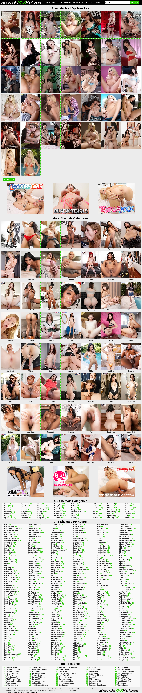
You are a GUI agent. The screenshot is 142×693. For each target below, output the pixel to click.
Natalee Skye (101, 546)
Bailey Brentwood (10, 630)
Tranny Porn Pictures (125, 673)
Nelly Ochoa (101, 560)
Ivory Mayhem (56, 581)
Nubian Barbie (102, 585)
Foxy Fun (54, 530)
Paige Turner (101, 595)
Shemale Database (13, 671)
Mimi (75, 648)
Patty (99, 611)
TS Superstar (94, 683)
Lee (74, 554)
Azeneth (7, 623)
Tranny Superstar (65, 677)
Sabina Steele (102, 650)
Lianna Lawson (78, 568)
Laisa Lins (77, 546)
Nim (98, 573)
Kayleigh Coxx (56, 646)
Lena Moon (77, 562)
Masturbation (76, 512)
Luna (75, 593)
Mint (75, 654)
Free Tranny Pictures (66, 683)
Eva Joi (30, 654)
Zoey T (121, 660)
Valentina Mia (124, 599)
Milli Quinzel (78, 646)
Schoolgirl (111, 504)
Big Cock (24, 504)
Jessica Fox (55, 615)
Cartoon (31, 556)
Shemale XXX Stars (39, 677)
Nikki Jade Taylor (103, 568)
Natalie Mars (101, 552)
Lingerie (74, 510)
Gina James (55, 538)
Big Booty (7, 518)
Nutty (99, 589)
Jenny (53, 609)
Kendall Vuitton (56, 660)
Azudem (7, 624)
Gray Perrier (55, 548)
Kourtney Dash (78, 540)
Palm (99, 597)
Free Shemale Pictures (40, 685)
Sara (98, 660)
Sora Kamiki (124, 560)
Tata (121, 577)
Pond (99, 626)
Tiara (121, 581)
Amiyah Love (9, 562)
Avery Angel (8, 619)
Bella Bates (8, 646)
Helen (53, 560)
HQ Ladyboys (122, 667)
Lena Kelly (77, 560)
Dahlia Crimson (34, 599)
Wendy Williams (125, 632)
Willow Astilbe (124, 636)
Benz (5, 652)
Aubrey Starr (8, 611)
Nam (98, 534)
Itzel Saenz (55, 577)
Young (127, 518)
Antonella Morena (10, 591)
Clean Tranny (64, 669)
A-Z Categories (78, 2)
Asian (6, 506)
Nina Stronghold (103, 575)
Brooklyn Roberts (34, 532)
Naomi (99, 540)
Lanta (75, 548)
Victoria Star (124, 623)
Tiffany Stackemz (125, 587)
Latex (73, 504)
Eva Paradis (32, 660)
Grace (53, 544)
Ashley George (9, 601)
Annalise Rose (9, 589)
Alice (5, 548)
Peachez (100, 615)
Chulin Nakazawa (34, 577)
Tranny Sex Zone (123, 669)
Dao (29, 611)
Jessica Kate (55, 617)
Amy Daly (7, 568)
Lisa (74, 581)
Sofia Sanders (124, 558)
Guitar (53, 552)
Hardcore (57, 512)
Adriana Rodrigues (11, 530)
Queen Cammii (102, 638)
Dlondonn (31, 617)
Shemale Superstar (66, 679)
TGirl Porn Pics (12, 685)
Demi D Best (32, 613)
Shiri (121, 548)
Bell (5, 642)
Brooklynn (32, 534)
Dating (97, 2)
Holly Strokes (55, 568)
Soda (121, 554)
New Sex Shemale (95, 669)
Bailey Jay (7, 632)
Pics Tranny (63, 671)
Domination (41, 510)
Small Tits (111, 512)
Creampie (24, 518)
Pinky (99, 623)
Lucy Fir (76, 591)
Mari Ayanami (78, 611)
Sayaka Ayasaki (125, 534)
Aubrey (6, 607)
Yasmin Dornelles (125, 642)
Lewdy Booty (78, 564)
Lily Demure (77, 577)
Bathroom (7, 514)
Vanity (121, 609)
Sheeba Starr (124, 546)
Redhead (95, 518)
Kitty (75, 536)
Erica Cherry (33, 642)
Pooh (99, 628)
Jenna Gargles (56, 603)
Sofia (121, 556)
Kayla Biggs (55, 644)
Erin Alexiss (32, 646)
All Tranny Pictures (96, 675)
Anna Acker (8, 585)
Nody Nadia (101, 579)
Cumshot (40, 506)
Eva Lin (31, 656)
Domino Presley (33, 619)
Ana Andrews (9, 570)
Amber (6, 558)
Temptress (123, 579)
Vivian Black (124, 626)
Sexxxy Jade (123, 542)
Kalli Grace (55, 628)
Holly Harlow (55, 564)
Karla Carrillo (56, 636)
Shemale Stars (11, 667)
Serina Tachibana (125, 540)
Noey (99, 581)
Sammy (99, 652)
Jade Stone (55, 585)
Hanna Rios (55, 556)
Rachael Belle (102, 640)
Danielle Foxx (33, 605)
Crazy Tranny (11, 683)
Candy (30, 546)
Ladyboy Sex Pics (123, 675)
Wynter (122, 640)
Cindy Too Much (34, 583)
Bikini (23, 508)
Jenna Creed (55, 601)
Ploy (98, 624)
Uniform (128, 514)
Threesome (129, 508)
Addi (5, 524)
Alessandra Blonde (10, 540)
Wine (121, 638)
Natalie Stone (102, 554)
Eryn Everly (32, 652)
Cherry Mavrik (33, 572)
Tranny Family (122, 685)
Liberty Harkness (79, 570)
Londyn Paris (78, 589)
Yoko (121, 648)
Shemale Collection (13, 669)
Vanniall (122, 611)
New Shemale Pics (124, 679)
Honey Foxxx (55, 572)
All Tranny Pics (12, 673)
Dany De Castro (34, 609)
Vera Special (124, 617)
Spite (121, 564)
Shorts (109, 506)
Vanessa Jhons (124, 605)
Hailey (53, 554)
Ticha (121, 585)
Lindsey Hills (78, 579)
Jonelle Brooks (56, 624)
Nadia (99, 530)
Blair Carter (8, 660)
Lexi (74, 566)
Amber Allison (9, 560)
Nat (98, 544)
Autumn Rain (9, 613)
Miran (75, 658)
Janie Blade (55, 591)
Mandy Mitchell (79, 603)
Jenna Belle (55, 599)
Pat (98, 607)
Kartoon (54, 638)
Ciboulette (32, 579)
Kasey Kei (54, 640)
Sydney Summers (125, 573)
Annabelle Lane (9, 587)
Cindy (30, 581)
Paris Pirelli (101, 605)
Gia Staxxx (55, 534)
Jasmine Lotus (56, 597)
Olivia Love (101, 593)
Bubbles (31, 538)
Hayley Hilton (56, 558)
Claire (30, 585)
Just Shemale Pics (12, 677)
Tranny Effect (122, 677)
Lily (74, 575)
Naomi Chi (101, 542)
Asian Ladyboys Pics (13, 681)
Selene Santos (124, 538)
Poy (98, 632)
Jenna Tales (55, 607)
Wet (126, 516)
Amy (5, 566)
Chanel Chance (33, 562)
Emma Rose (32, 638)
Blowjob (24, 512)
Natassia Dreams (103, 556)
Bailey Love (8, 634)
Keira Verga (55, 648)
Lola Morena (78, 587)
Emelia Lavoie (33, 634)
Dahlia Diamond (34, 601)
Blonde (23, 510)
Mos (98, 526)
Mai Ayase (77, 599)
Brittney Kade (33, 530)
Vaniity (122, 607)
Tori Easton (123, 593)
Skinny (109, 508)
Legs (73, 508)
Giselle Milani (56, 540)
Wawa (121, 630)
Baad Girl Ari (9, 626)
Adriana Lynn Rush (11, 528)
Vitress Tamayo (125, 624)
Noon (99, 583)
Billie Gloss (8, 658)
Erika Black (32, 644)
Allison (6, 554)
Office (73, 518)
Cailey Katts (32, 542)
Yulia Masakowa (125, 652)
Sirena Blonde (124, 550)
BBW (6, 516)
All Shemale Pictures (39, 669)
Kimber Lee (77, 530)
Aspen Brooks (9, 605)
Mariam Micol (78, 615)
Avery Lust (8, 621)
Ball (5, 636)
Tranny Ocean (37, 675)
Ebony (39, 512)
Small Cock (111, 510)
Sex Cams (89, 2)
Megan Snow (78, 626)
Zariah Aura (124, 654)
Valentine (122, 601)
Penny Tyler (101, 619)
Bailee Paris (8, 628)
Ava (5, 615)
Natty (99, 558)
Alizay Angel (8, 552)
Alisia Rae (7, 550)
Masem (75, 621)
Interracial (58, 516)
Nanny (99, 538)
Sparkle (122, 562)
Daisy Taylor (32, 603)
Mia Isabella (77, 634)
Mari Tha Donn (79, 613)
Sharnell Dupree (125, 544)
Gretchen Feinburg (58, 550)
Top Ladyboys (64, 685)
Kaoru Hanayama (57, 632)
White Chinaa (124, 634)
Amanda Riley (9, 556)
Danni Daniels (33, 607)
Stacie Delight (124, 566)
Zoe (120, 656)
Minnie (75, 652)
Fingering (40, 518)
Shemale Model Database (68, 667)
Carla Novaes (33, 550)
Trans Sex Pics (94, 667)
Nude (73, 516)
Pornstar (95, 514)
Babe (5, 510)
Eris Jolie (31, 648)
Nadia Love (101, 532)
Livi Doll (76, 585)
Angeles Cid (8, 575)
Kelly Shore (55, 652)
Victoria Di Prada (125, 619)
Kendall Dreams (56, 656)
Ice (52, 575)
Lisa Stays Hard (79, 583)
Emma (30, 636)
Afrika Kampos (9, 534)
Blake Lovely (32, 524)
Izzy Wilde (54, 583)
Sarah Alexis (124, 524)
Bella (5, 644)
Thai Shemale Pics (13, 679)
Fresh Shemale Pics (66, 681)
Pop (98, 630)
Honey (53, 570)
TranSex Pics (93, 677)
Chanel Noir (32, 564)
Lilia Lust (76, 572)
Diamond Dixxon (34, 615)
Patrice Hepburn (103, 609)
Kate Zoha (54, 642)
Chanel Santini (33, 566)
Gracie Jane (55, 546)
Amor (6, 564)
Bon (29, 526)
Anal (5, 504)
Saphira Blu (101, 656)
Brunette (24, 516)
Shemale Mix (36, 679)
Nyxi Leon (100, 591)
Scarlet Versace (124, 536)
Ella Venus (32, 630)
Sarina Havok (124, 526)
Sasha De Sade (124, 530)
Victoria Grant (124, 621)
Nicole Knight (102, 562)
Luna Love (77, 595)
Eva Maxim (32, 658)
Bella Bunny (8, 648)
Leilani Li (76, 558)
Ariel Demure (9, 595)
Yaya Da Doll (124, 644)
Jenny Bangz (55, 611)
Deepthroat (41, 508)
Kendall (53, 654)
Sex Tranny (36, 671)
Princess (100, 636)
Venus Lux (123, 615)
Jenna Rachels (56, 605)
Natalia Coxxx (102, 548)
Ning (98, 577)
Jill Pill (53, 621)
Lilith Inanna (78, 573)
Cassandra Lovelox (35, 560)
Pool (93, 512)
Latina (73, 506)
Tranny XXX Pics (38, 667)
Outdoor (95, 504)
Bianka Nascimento (11, 654)
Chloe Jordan (33, 573)
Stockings (110, 518)
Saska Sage (123, 532)
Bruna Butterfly (34, 536)
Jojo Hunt (54, 623)
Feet (39, 516)
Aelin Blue (7, 532)
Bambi (6, 638)
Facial (39, 514)
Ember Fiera (32, 632)
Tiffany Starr (124, 589)
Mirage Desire (78, 656)
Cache (30, 540)
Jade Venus (55, 587)
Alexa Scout (8, 542)
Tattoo (127, 504)
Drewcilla (31, 624)
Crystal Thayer (33, 595)
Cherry (30, 570)
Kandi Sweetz (56, 630)
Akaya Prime (8, 536)
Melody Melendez (79, 630)
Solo (109, 514)
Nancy (99, 536)
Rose (98, 644)
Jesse (52, 613)
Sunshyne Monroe (126, 570)
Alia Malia (7, 546)
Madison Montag (79, 597)
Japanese (57, 518)
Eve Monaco (55, 524)
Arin (5, 597)
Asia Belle (7, 603)
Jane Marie (55, 589)
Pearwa (99, 617)
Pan (98, 599)
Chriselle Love (33, 575)
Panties (94, 506)
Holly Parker (55, 566)
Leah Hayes (77, 552)
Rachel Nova (101, 642)
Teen (126, 506)
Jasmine (54, 593)
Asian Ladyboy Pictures (97, 685)
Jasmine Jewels (56, 595)
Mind (75, 650)
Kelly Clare (55, 650)
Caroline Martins (34, 554)
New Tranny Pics (65, 675)
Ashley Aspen (9, 599)
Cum (39, 504)
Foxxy (53, 528)
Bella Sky (7, 650)
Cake (30, 544)
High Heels (58, 514)
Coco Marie (32, 593)
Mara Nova (77, 607)
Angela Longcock (10, 573)
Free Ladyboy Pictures (67, 673)
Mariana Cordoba (79, 617)
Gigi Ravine (55, 536)
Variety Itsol (123, 613)
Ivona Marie (55, 579)
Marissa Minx (78, 619)
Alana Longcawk (10, 538)
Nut (98, 587)
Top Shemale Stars (38, 681)
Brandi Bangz (33, 528)
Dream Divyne (33, 623)
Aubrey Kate (8, 609)
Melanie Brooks (79, 628)
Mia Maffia (77, 636)
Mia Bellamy (78, 632)
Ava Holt (7, 617)
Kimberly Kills (78, 532)
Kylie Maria (77, 544)
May (74, 623)
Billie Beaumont (9, 656)
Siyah (121, 552)
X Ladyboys (93, 673)
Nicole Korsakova (103, 564)
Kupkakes (77, 542)
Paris (99, 603)
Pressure (100, 634)
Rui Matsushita (102, 646)
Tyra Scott (123, 595)
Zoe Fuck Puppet (125, 658)
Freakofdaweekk (57, 532)
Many (75, 605)
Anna (6, 583)
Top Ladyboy (94, 671)
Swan (121, 572)
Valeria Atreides (125, 603)
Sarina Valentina (125, 528)
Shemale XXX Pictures (22, 692)
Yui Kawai (123, 650)
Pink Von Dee (102, 621)
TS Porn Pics (36, 683)
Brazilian (24, 514)
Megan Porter (78, 624)
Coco (30, 591)
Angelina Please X (10, 577)
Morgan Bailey (102, 524)
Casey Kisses (32, 558)
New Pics (55, 2)
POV (93, 516)
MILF (73, 514)
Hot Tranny (121, 683)
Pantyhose (95, 508)
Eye (52, 526)
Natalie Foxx (101, 550)
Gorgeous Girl (56, 542)
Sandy (99, 654)
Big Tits (24, 506)
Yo (120, 646)
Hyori (53, 573)
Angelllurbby (8, 581)
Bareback (7, 512)
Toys (126, 510)
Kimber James (78, 528)
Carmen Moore (33, 552)
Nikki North (101, 570)
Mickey (75, 638)
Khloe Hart (77, 524)
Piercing (95, 510)
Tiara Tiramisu (124, 583)
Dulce (30, 626)
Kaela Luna (55, 626)
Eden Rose (32, 628)
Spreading (111, 516)
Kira (75, 534)
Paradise (100, 601)
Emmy (30, 640)
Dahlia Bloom (33, 597)
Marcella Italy (78, 609)
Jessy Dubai (55, 619)
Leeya (75, 556)
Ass (5, 508)
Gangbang (58, 506)
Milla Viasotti (78, 644)
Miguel (75, 640)
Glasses (57, 510)
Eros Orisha (32, 650)
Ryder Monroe (102, 648)
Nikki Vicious (102, 572)
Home (48, 2)
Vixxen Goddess (125, 628)
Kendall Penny (56, 658)
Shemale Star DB (95, 681)
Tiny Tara (123, 591)
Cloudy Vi (31, 589)
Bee (5, 640)
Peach (99, 613)
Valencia (122, 597)
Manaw (76, 601)
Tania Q (122, 575)
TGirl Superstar (95, 679)
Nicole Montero (102, 566)
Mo (74, 660)
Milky (75, 642)
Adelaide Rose (9, 526)
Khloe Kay (77, 526)
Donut (30, 621)
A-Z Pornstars (66, 2)
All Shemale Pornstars (125, 671)
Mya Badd (101, 528)
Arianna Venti (9, 593)
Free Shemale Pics (124, 681)
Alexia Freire (8, 544)
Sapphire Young (102, 658)
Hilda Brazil (55, 562)
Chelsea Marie (33, 568)
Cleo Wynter (32, 587)
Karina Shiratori (57, 634)
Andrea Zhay (8, 572)
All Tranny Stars (12, 675)
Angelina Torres (9, 579)
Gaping (57, 508)
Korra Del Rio (78, 538)
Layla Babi (77, 550)
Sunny (121, 568)
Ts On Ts (128, 512)
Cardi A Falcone (34, 548)
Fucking (57, 504)
